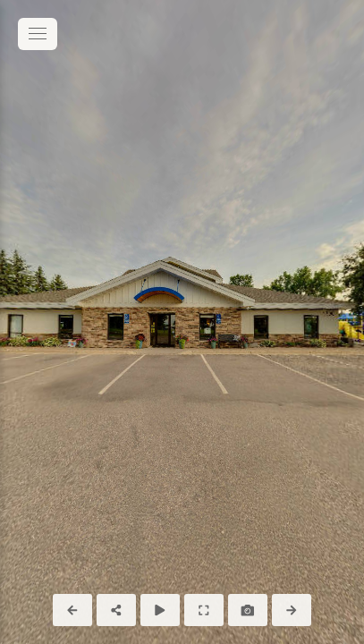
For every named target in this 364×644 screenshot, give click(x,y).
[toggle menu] (37, 34)
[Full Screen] (204, 610)
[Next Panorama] (291, 610)
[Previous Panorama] (72, 610)
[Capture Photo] (247, 610)
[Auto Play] (160, 610)
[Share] (116, 610)
